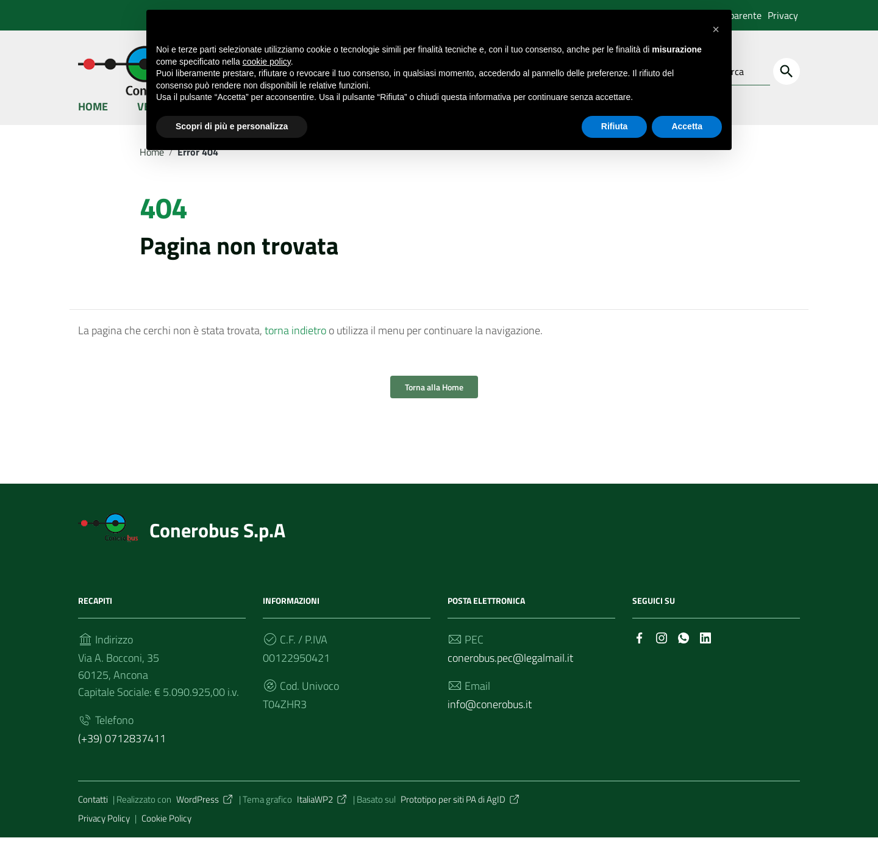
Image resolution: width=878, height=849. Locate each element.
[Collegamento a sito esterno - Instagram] (661, 648)
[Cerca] (786, 71)
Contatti (93, 811)
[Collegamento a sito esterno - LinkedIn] (705, 648)
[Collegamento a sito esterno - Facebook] (639, 648)
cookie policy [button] (267, 61)
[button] (716, 29)
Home (93, 118)
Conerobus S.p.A (217, 542)
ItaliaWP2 (322, 811)
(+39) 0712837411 (122, 750)
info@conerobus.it (490, 716)
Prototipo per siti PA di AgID (461, 811)
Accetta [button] (686, 126)
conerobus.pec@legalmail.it (510, 670)
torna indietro (295, 342)
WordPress (205, 811)
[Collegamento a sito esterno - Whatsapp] (683, 648)
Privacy (783, 15)
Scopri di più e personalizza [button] (232, 126)
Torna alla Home (434, 399)
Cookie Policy (166, 830)
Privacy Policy (104, 830)
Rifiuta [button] (614, 126)
